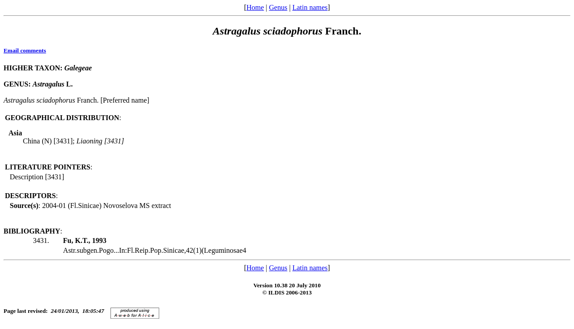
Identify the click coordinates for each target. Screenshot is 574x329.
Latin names (310, 7)
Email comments (25, 50)
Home (255, 7)
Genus (278, 7)
